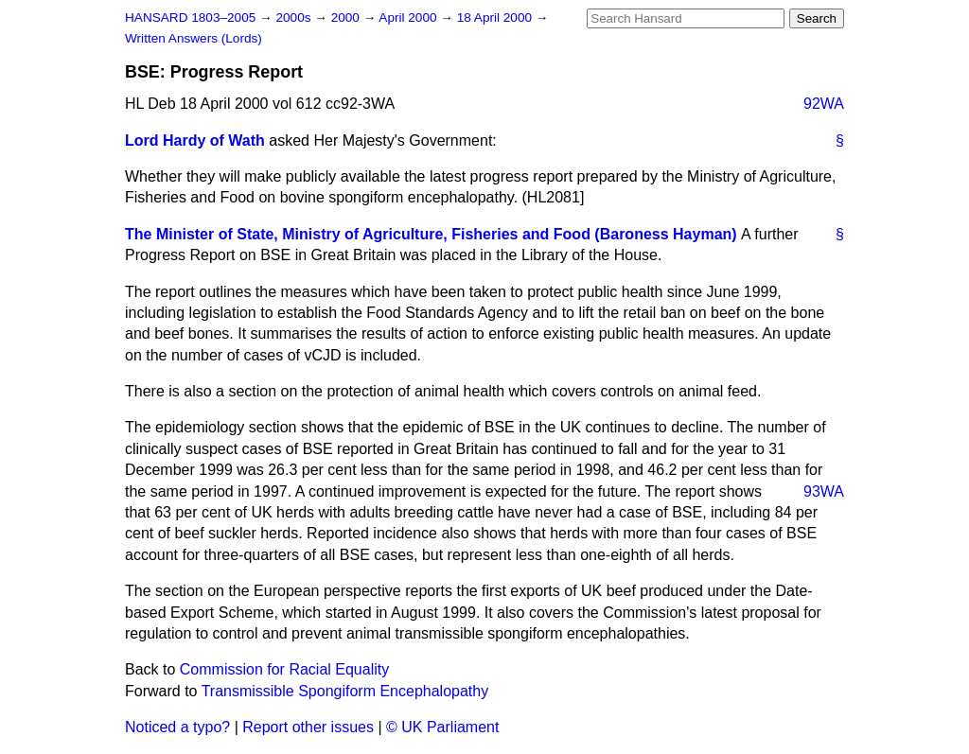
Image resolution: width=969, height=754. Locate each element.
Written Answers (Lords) (193, 38)
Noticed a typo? (177, 727)
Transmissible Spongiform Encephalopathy (345, 691)
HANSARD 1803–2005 (190, 17)
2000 (347, 17)
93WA (823, 491)
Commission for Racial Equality (284, 669)
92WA (823, 104)
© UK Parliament (442, 727)
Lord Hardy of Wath (195, 140)
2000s (294, 17)
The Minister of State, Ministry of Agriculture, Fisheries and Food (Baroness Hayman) (431, 234)
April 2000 (409, 17)
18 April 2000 (496, 17)
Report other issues (308, 727)
